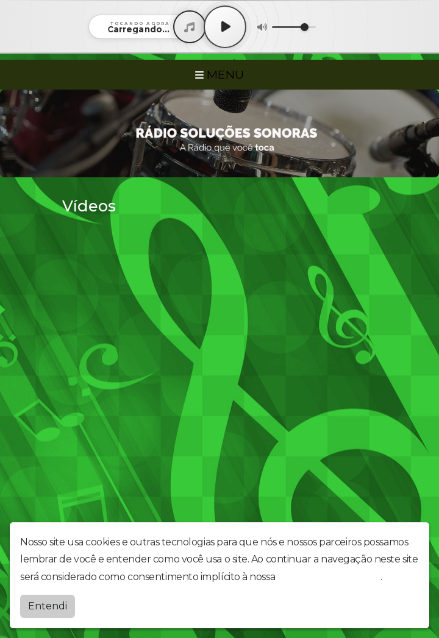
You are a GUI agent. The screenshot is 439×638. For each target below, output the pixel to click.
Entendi (47, 606)
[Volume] (294, 27)
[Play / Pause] (225, 26)
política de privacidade (329, 577)
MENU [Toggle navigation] (219, 74)
